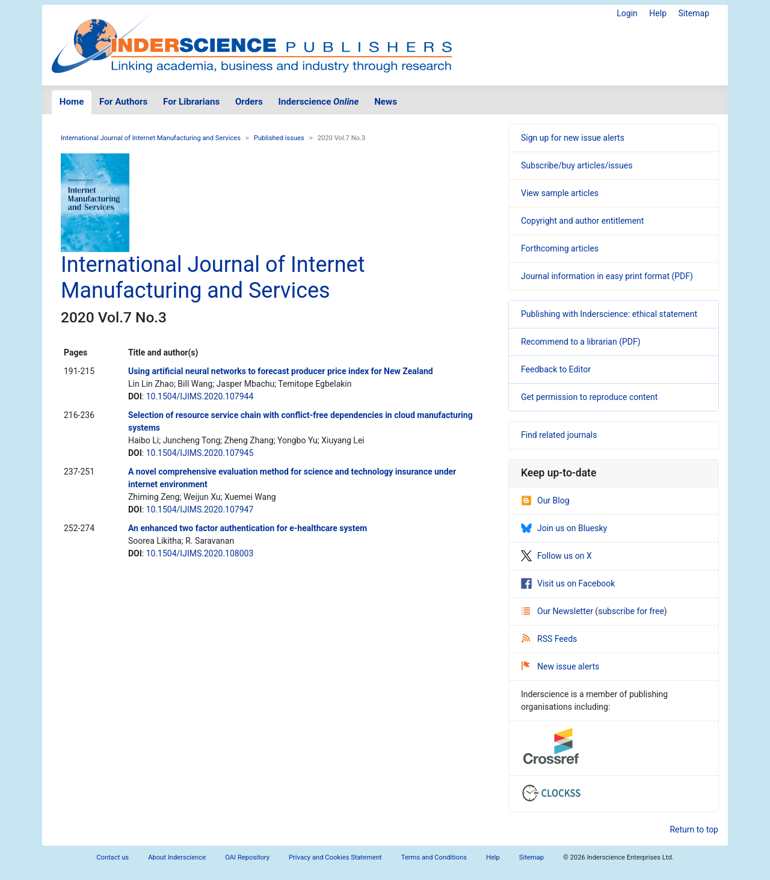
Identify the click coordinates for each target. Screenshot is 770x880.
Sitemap (694, 13)
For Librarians (191, 101)
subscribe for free (631, 611)
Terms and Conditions (434, 857)
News (385, 101)
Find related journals (559, 435)
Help (658, 13)
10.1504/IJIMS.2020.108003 (200, 553)
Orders (249, 101)
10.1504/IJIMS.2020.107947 (200, 509)
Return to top (694, 829)
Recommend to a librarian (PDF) (581, 341)
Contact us (112, 857)
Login (627, 13)
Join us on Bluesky (564, 528)
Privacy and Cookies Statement (335, 857)
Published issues (279, 138)
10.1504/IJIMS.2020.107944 (200, 396)
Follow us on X (556, 556)
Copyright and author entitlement (582, 221)
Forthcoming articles (560, 248)
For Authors (123, 101)
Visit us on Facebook (568, 583)
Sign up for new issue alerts (572, 138)
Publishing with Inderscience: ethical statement (609, 314)
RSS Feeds (549, 639)
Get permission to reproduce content (589, 397)
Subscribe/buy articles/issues (576, 165)
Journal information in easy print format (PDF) (607, 276)
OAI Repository (247, 857)
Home (72, 101)
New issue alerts (560, 666)
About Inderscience (177, 857)
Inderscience (319, 101)
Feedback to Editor (556, 369)
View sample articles (560, 193)
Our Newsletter (558, 611)
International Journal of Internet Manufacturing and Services (151, 138)
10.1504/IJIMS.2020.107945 (200, 453)
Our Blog (545, 500)
